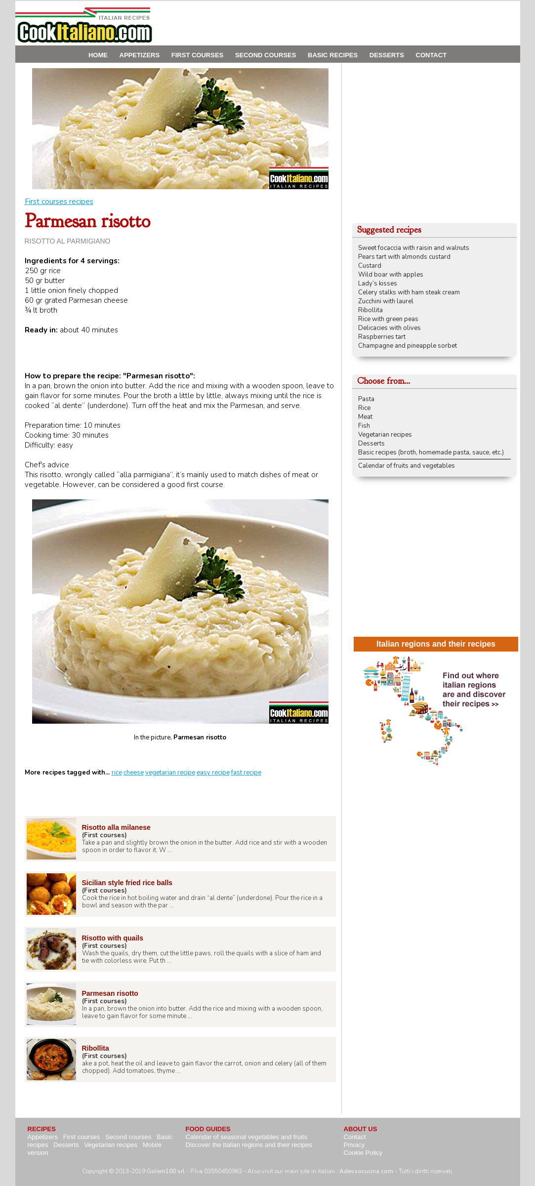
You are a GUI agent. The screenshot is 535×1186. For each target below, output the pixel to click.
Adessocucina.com (366, 1171)
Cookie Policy (363, 1152)
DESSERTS (387, 55)
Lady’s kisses (377, 283)
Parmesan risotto (110, 993)
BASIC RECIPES (333, 55)
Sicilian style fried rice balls (127, 883)
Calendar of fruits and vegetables (406, 465)
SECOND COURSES (265, 55)
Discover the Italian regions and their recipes (249, 1144)
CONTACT (431, 55)
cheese (133, 772)
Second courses (128, 1137)
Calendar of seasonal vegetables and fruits (246, 1137)
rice (117, 772)
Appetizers (43, 1137)
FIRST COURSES (197, 55)
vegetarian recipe (170, 772)
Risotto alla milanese (116, 827)
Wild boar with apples (390, 274)
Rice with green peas (388, 319)
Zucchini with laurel (385, 301)
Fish (364, 425)
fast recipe (246, 772)
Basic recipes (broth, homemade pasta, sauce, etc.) (431, 452)
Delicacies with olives (389, 328)
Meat (365, 416)
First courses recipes (59, 201)
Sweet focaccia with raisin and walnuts (413, 248)
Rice (364, 408)
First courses (81, 1137)
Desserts (371, 443)
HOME (98, 55)
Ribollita (95, 1048)
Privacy (354, 1144)
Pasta (366, 399)
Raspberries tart (382, 336)
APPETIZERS (140, 55)
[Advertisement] (340, 23)
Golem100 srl (166, 1171)
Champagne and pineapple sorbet (407, 345)
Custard (369, 265)
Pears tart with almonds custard (404, 256)
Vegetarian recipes (385, 434)
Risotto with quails (112, 938)
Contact (355, 1137)
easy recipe (213, 772)
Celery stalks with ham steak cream (409, 292)
